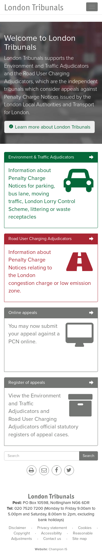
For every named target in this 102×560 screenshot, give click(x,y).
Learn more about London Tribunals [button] (49, 127)
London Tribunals (33, 7)
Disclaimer (17, 527)
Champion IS (58, 549)
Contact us (52, 538)
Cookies (85, 527)
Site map (79, 538)
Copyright (22, 533)
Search (88, 455)
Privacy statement (52, 527)
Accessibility (51, 533)
